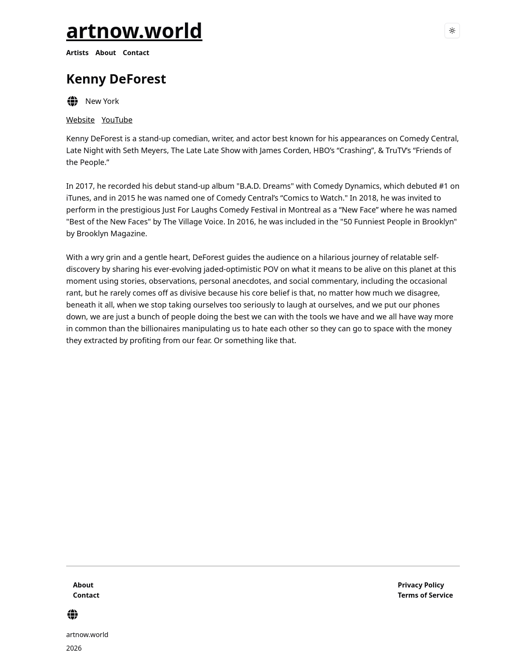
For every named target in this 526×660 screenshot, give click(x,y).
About (105, 52)
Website (80, 120)
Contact (136, 52)
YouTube (117, 120)
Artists (77, 52)
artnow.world (134, 30)
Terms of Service (425, 595)
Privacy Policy (421, 585)
